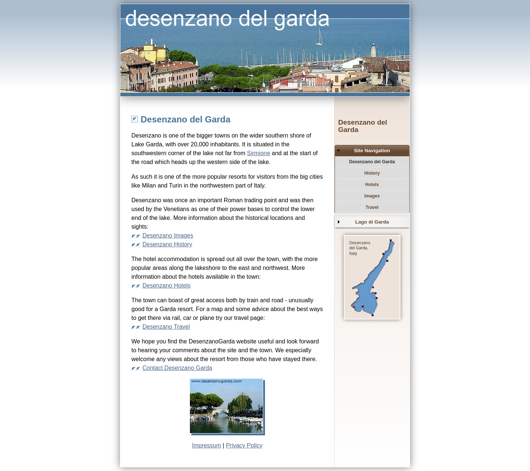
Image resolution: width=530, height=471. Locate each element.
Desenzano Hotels (166, 285)
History (372, 173)
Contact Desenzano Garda (177, 368)
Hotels (372, 184)
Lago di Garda (372, 222)
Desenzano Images (167, 235)
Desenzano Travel (166, 327)
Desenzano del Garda (372, 161)
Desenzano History (167, 244)
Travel (371, 207)
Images (372, 196)
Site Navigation (372, 150)
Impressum (206, 445)
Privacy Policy (244, 445)
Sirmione (258, 153)
